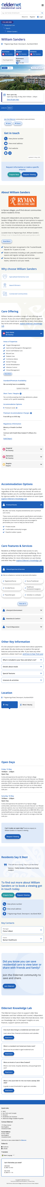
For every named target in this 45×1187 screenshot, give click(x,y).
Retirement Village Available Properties (13, 1118)
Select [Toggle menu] (10, 108)
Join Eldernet (9, 986)
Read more (8, 1037)
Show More (8, 374)
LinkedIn (4, 1148)
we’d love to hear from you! (33, 654)
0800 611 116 (8, 1172)
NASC (4, 1111)
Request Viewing (29, 174)
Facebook (4, 1147)
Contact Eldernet (7, 1122)
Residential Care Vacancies (10, 1116)
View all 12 (22, 604)
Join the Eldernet (9, 119)
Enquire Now (14, 174)
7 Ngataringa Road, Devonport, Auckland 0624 (19, 44)
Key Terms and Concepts (9, 1113)
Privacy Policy (31, 1181)
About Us (25, 17)
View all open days (13, 99)
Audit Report (7, 438)
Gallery (4, 68)
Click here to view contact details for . (14, 1140)
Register (32, 17)
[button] (11, 581)
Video (10, 68)
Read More (6, 241)
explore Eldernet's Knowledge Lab (14, 499)
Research (5, 1115)
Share (17, 123)
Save (8, 123)
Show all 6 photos (37, 68)
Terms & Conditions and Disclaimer (19, 1181)
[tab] (22, 333)
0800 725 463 (8, 1167)
